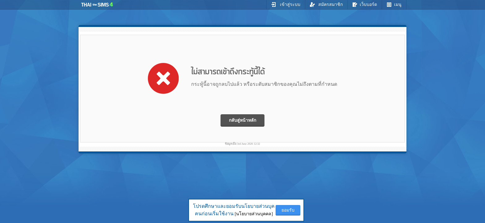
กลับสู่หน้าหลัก (242, 120)
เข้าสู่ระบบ (285, 4)
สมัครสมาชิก (326, 4)
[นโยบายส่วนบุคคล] (254, 214)
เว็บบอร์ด (364, 4)
